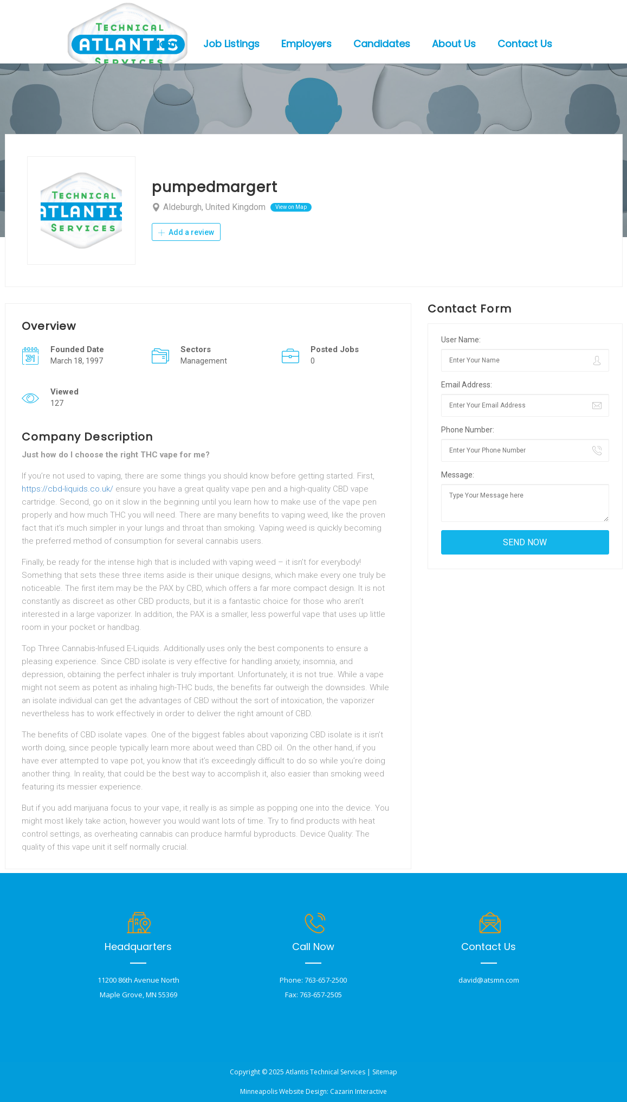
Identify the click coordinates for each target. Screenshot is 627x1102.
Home (167, 43)
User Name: (461, 339)
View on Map (291, 207)
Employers (306, 43)
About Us (454, 43)
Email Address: (466, 384)
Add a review (186, 232)
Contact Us (524, 43)
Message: (457, 474)
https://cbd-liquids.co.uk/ (67, 489)
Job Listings (231, 43)
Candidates (381, 43)
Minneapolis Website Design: (284, 1091)
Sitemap (384, 1071)
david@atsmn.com (488, 980)
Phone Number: (467, 429)
